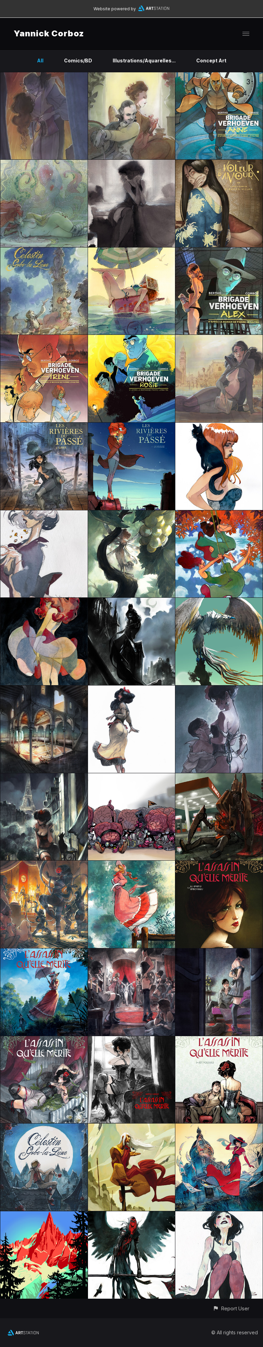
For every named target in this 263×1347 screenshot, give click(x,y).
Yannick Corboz (49, 33)
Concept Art (211, 60)
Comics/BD (78, 60)
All (40, 60)
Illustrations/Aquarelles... (144, 60)
